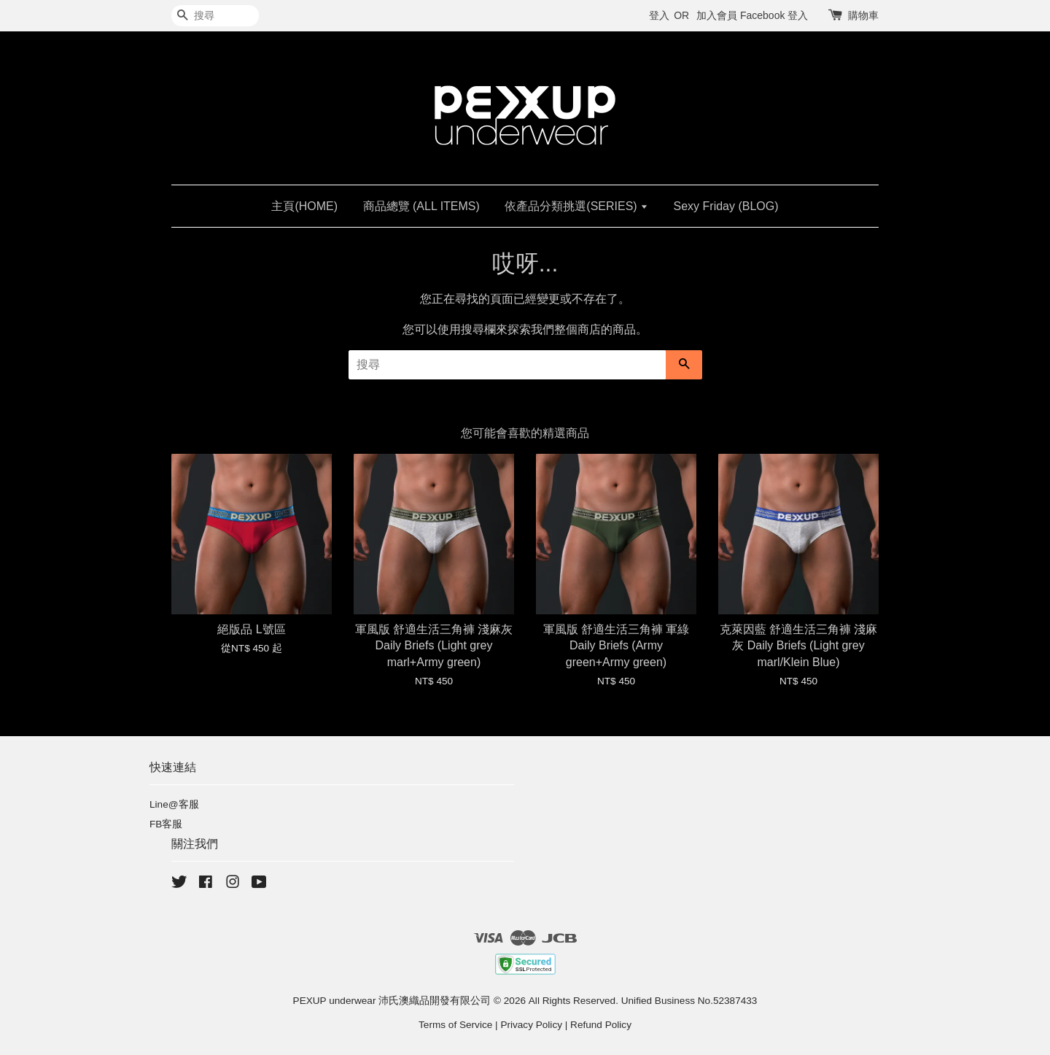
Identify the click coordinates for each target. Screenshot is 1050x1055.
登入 (659, 15)
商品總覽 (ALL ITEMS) (421, 206)
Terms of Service (455, 1024)
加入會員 (716, 15)
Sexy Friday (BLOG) (726, 206)
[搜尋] (215, 15)
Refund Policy (600, 1024)
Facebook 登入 (774, 15)
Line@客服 (174, 804)
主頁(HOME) (304, 206)
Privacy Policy (531, 1024)
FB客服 (165, 824)
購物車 (863, 15)
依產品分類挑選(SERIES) (576, 206)
